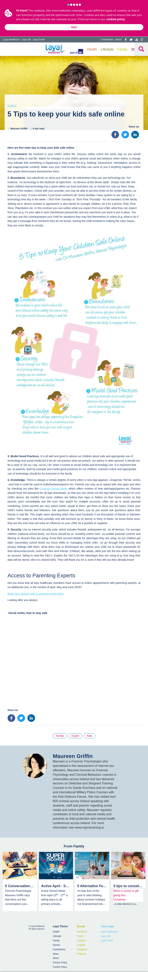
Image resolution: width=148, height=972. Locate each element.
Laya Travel (39, 39)
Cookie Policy (60, 967)
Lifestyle (107, 49)
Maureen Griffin (19, 128)
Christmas (120, 899)
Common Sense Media (53, 488)
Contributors (107, 39)
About (118, 39)
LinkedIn (81, 945)
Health (92, 49)
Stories (56, 945)
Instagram (82, 949)
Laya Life (26, 39)
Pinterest (81, 954)
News (56, 954)
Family (122, 49)
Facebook (82, 931)
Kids (89, 735)
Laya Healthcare (11, 39)
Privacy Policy (60, 962)
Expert (75, 735)
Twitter (80, 936)
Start (74, 27)
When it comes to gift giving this (126, 893)
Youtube (81, 940)
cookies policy (115, 19)
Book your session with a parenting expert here (36, 593)
